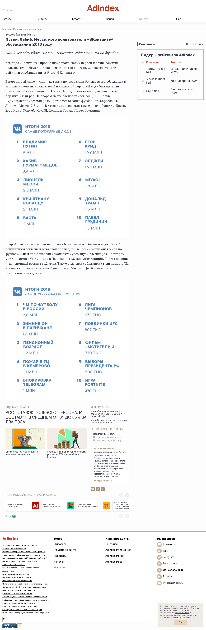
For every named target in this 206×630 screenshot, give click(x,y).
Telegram (168, 557)
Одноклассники (173, 569)
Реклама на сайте (65, 549)
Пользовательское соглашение (17, 581)
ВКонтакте (170, 563)
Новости (18, 29)
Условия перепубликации (14, 548)
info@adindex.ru (173, 582)
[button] (127, 495)
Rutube (167, 576)
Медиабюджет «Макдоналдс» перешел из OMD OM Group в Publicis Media (106, 414)
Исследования (33, 29)
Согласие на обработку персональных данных (24, 587)
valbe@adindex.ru (103, 481)
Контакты (169, 544)
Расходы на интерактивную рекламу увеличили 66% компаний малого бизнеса (66, 454)
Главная (6, 29)
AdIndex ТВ (145, 19)
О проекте (60, 544)
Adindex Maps (113, 561)
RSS (165, 550)
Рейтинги (111, 544)
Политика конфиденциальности (17, 577)
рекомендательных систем (172, 617)
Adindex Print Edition (118, 549)
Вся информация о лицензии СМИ (18, 574)
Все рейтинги (195, 44)
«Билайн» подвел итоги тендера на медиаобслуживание (109, 421)
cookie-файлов (182, 613)
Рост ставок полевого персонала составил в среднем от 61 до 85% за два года (46, 418)
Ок (180, 622)
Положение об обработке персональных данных (25, 584)
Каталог (59, 561)
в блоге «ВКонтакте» (59, 72)
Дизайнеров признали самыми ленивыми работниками (21, 453)
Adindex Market (114, 555)
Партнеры (60, 555)
